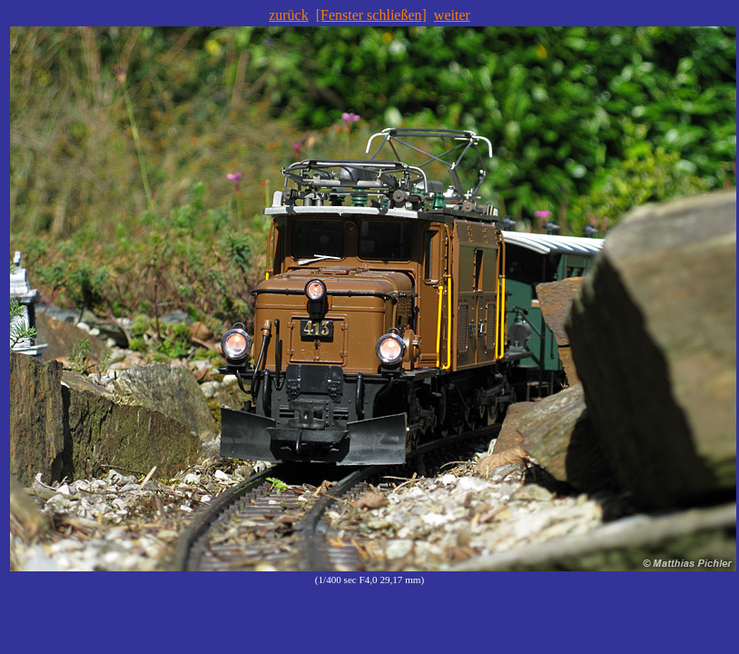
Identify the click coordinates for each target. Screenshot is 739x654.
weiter (452, 15)
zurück (289, 15)
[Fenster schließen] (371, 15)
